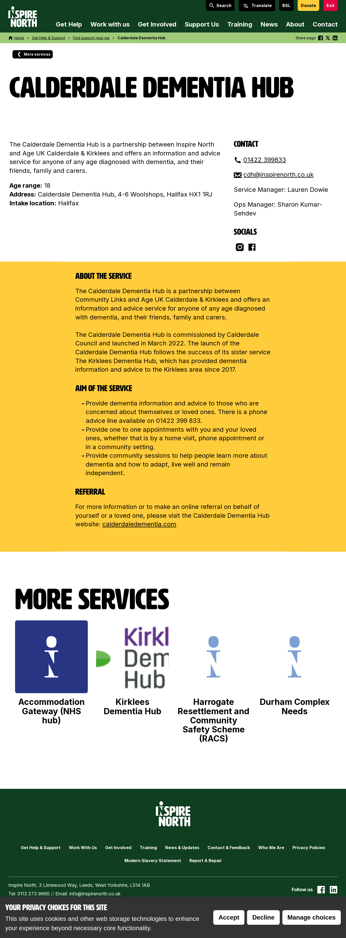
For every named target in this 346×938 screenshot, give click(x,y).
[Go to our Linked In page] (333, 889)
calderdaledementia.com (139, 524)
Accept (228, 917)
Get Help (69, 24)
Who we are (271, 847)
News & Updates (182, 847)
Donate (308, 5)
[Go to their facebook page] (252, 247)
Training (239, 24)
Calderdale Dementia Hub (141, 38)
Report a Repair (205, 860)
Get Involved (157, 24)
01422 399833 (264, 159)
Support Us (202, 24)
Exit (331, 5)
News (269, 24)
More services (34, 54)
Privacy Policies (308, 847)
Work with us (110, 24)
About (295, 24)
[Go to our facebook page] (321, 889)
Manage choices (312, 917)
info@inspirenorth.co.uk (95, 893)
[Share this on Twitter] (327, 38)
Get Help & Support (48, 38)
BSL (286, 5)
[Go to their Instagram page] (240, 247)
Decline (263, 917)
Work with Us (83, 847)
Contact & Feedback (229, 847)
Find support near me (91, 38)
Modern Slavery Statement (152, 860)
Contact (325, 24)
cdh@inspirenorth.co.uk (278, 174)
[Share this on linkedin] (335, 38)
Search (220, 5)
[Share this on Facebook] (320, 38)
